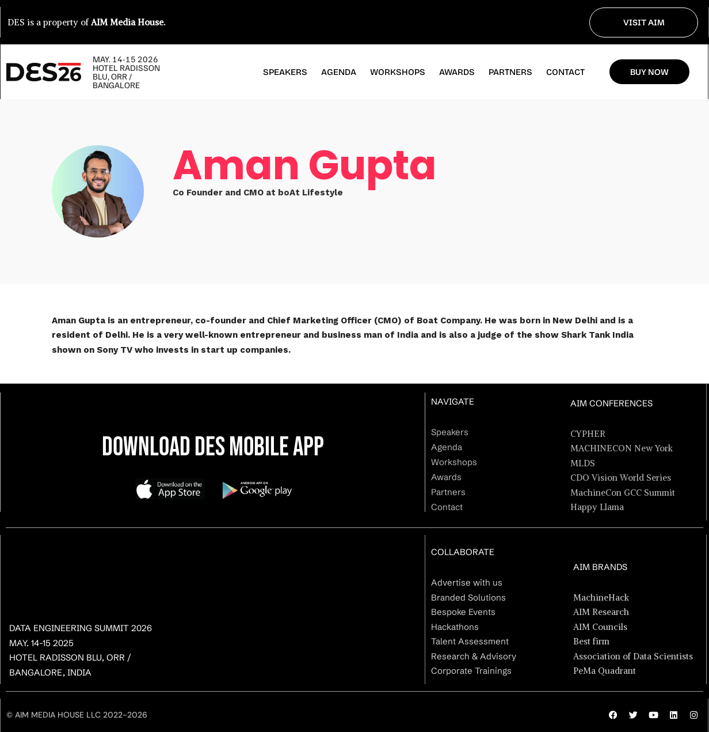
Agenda (338, 72)
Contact (565, 72)
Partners (510, 72)
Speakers (285, 72)
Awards (457, 72)
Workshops (397, 72)
